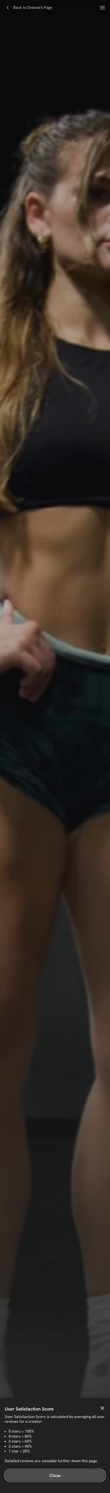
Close (55, 1475)
